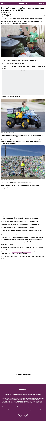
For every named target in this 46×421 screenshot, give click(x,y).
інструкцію (36, 256)
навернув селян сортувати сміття (21, 252)
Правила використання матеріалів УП (33, 394)
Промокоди (30, 395)
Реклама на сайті (8, 394)
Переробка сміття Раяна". (35, 18)
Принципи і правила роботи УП (20, 395)
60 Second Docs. (23, 23)
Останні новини (7, 324)
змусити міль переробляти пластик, (29, 224)
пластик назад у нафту (27, 227)
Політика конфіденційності (19, 394)
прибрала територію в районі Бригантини (16, 239)
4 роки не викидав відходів (15, 218)
